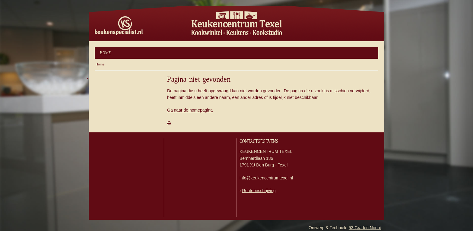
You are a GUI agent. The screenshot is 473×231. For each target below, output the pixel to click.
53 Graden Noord (365, 227)
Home (105, 53)
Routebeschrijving (259, 190)
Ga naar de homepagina (190, 110)
